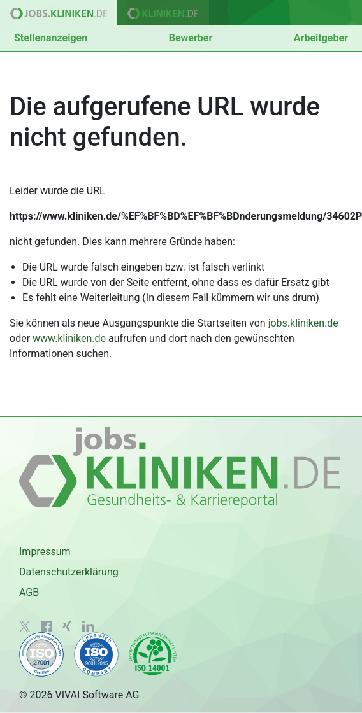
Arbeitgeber (321, 38)
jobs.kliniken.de (303, 323)
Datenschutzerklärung (69, 572)
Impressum (45, 552)
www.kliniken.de (69, 338)
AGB (29, 592)
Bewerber (191, 38)
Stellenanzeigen (50, 38)
